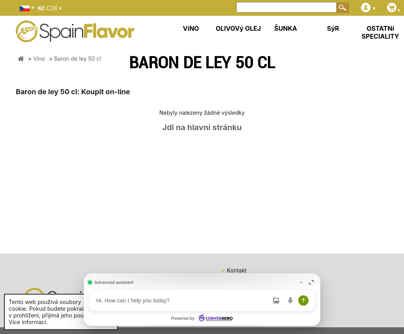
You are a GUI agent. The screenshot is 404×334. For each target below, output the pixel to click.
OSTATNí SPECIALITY (380, 32)
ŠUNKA (285, 28)
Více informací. (28, 322)
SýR (333, 28)
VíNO (191, 28)
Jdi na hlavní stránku (202, 127)
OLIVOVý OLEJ (238, 28)
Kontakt (237, 270)
